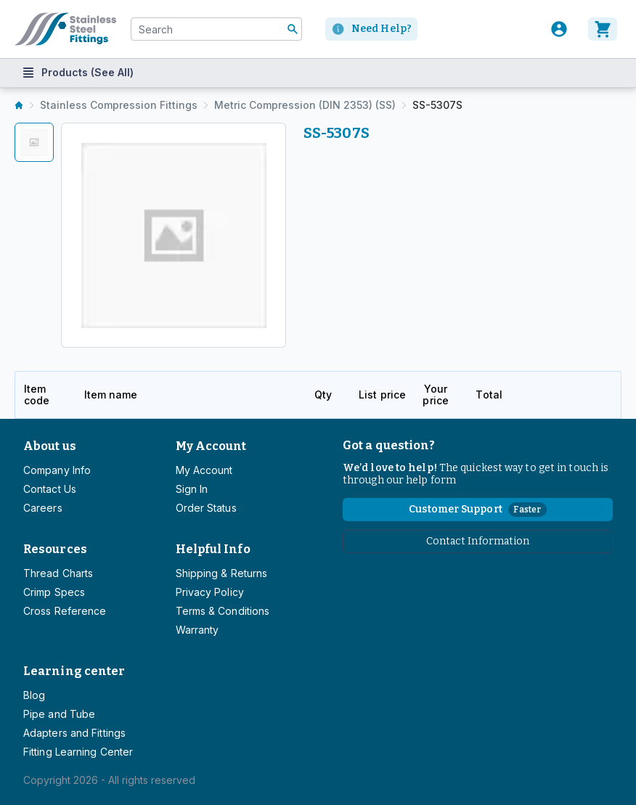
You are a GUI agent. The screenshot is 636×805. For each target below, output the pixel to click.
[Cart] (604, 29)
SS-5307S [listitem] (437, 105)
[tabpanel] (173, 235)
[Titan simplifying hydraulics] (65, 29)
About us (49, 446)
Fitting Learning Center (78, 751)
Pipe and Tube (59, 714)
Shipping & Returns (222, 573)
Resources (55, 549)
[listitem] (19, 105)
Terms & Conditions (223, 611)
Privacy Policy (210, 592)
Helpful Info (213, 549)
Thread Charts (58, 573)
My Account (211, 446)
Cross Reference (64, 611)
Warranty (197, 630)
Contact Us (49, 489)
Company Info (57, 470)
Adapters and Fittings (74, 733)
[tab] (34, 142)
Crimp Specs (54, 592)
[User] (559, 29)
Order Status (206, 508)
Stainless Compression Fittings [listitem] (118, 105)
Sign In (192, 489)
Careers (42, 508)
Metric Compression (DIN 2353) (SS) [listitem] (305, 105)
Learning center (74, 671)
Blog (34, 695)
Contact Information (478, 541)
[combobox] (216, 29)
